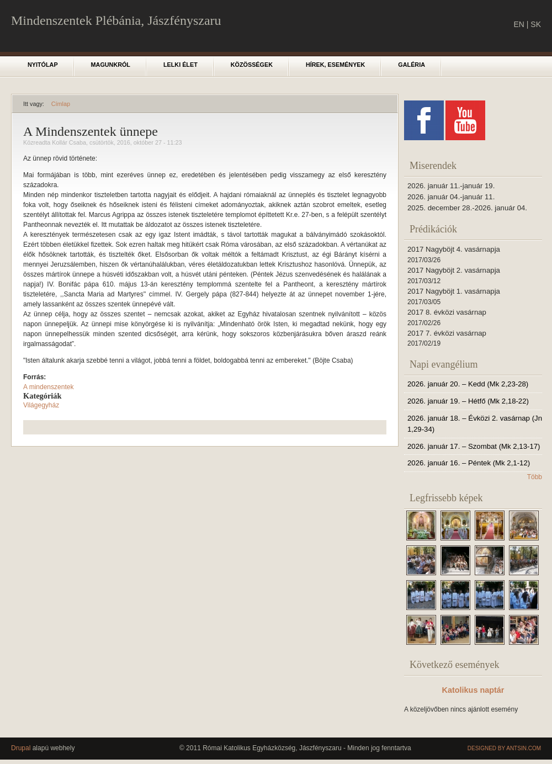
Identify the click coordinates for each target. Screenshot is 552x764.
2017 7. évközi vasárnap (446, 333)
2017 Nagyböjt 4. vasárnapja (453, 249)
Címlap (60, 103)
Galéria (411, 64)
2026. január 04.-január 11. (451, 197)
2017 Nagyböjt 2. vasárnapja (453, 270)
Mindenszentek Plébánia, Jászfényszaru (116, 20)
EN (518, 24)
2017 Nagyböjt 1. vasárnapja (453, 291)
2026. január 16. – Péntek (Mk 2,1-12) (468, 463)
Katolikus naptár (473, 690)
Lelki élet (180, 64)
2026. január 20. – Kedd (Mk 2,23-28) (467, 384)
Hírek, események (335, 64)
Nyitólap (43, 64)
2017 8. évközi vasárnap (446, 312)
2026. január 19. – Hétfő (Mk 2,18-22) (468, 401)
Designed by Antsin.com (504, 748)
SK (535, 24)
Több (534, 477)
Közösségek (252, 64)
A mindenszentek (48, 387)
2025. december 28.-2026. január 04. (467, 208)
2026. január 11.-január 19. (451, 186)
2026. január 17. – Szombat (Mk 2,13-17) (473, 446)
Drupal (20, 748)
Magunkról (110, 64)
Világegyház (41, 405)
